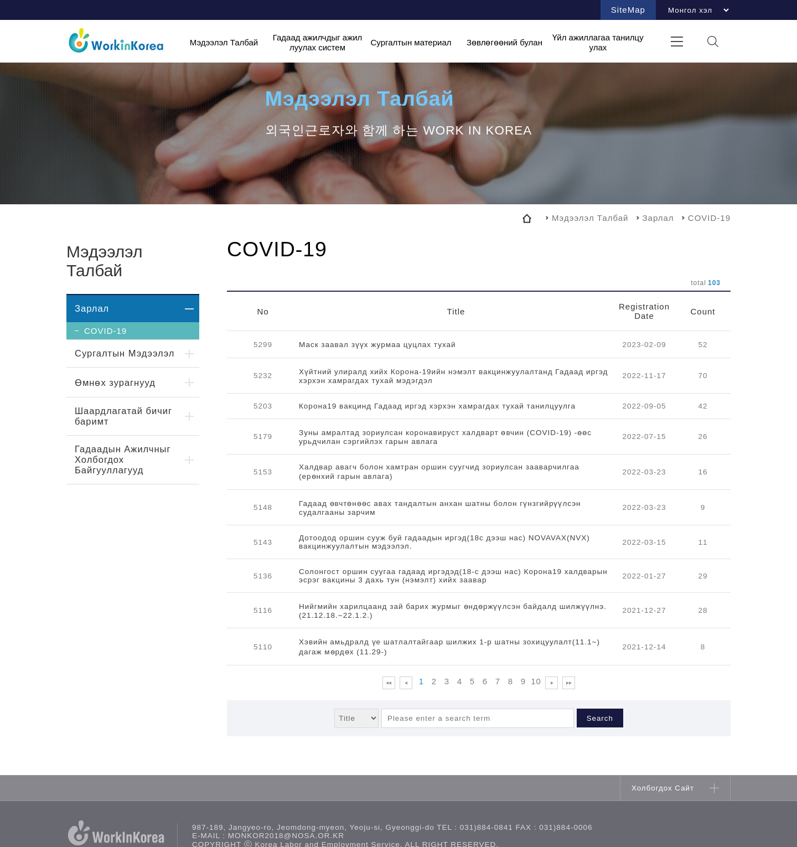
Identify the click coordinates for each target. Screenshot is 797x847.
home (527, 218)
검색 (713, 41)
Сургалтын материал (410, 42)
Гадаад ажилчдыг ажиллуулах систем (318, 42)
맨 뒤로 (568, 682)
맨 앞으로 (388, 682)
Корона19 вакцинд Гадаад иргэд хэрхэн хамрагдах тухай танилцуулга (437, 406)
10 (536, 681)
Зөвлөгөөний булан (504, 42)
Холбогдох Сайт (663, 788)
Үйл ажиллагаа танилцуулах (597, 42)
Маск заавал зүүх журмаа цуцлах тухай (377, 344)
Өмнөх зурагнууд (115, 383)
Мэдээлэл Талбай (224, 42)
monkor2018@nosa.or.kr (286, 835)
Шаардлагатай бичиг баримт (123, 416)
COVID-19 (105, 330)
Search (600, 718)
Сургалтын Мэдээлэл (124, 353)
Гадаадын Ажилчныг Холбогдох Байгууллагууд (122, 459)
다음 (551, 682)
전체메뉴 (677, 41)
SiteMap (628, 9)
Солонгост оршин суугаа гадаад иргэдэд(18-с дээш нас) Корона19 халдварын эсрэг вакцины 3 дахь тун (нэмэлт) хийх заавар (453, 575)
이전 (406, 682)
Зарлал (92, 308)
